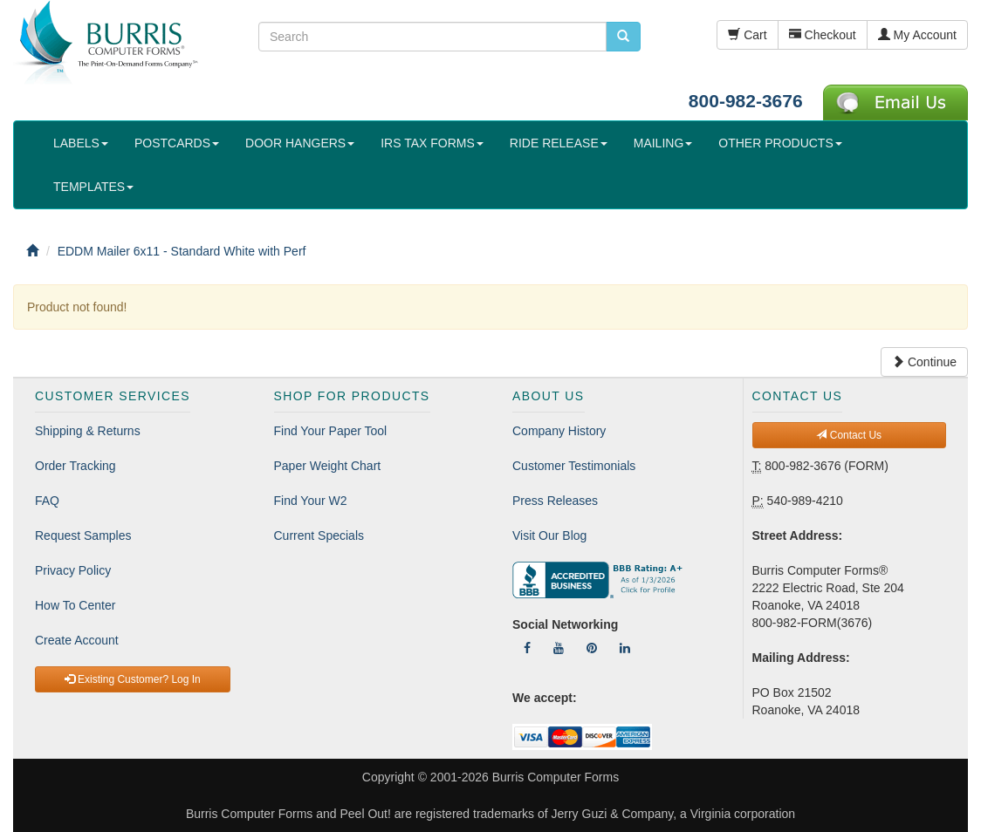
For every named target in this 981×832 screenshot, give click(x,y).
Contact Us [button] (849, 435)
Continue (924, 362)
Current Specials (319, 535)
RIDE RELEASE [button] (558, 143)
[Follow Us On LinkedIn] (624, 648)
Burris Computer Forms (555, 777)
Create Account (77, 640)
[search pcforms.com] (623, 36)
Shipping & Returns (88, 431)
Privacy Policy (73, 570)
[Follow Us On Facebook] (527, 648)
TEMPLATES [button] (93, 187)
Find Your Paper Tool (331, 431)
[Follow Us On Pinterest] (591, 648)
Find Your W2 (310, 501)
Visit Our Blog (549, 535)
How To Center (75, 605)
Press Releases (555, 501)
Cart (747, 35)
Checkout (822, 35)
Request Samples (83, 535)
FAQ (47, 501)
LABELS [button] (80, 143)
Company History (559, 431)
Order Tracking (75, 466)
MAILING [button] (663, 143)
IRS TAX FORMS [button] (432, 143)
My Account (917, 35)
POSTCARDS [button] (176, 143)
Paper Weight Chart (327, 466)
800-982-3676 (746, 101)
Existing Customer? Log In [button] (133, 679)
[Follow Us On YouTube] (558, 648)
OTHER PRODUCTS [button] (779, 143)
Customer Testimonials (573, 466)
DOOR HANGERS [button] (299, 143)
